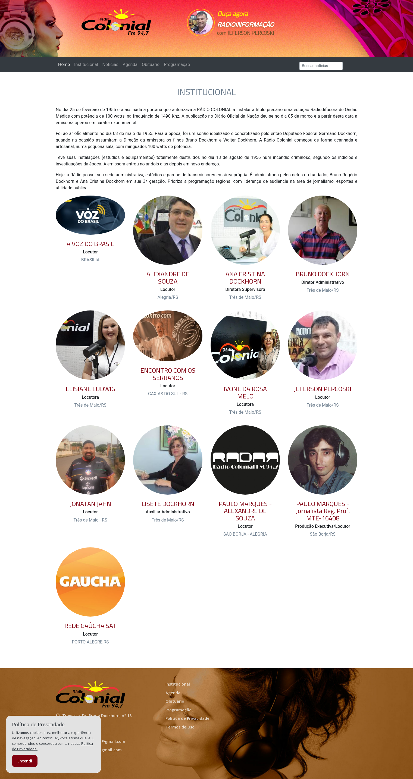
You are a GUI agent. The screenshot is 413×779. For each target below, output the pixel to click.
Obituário (150, 64)
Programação (177, 64)
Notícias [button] (110, 64)
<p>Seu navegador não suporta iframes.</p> (244, 42)
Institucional (86, 64)
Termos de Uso (180, 727)
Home (65, 64)
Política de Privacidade (187, 718)
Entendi (24, 761)
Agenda (130, 64)
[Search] (321, 66)
